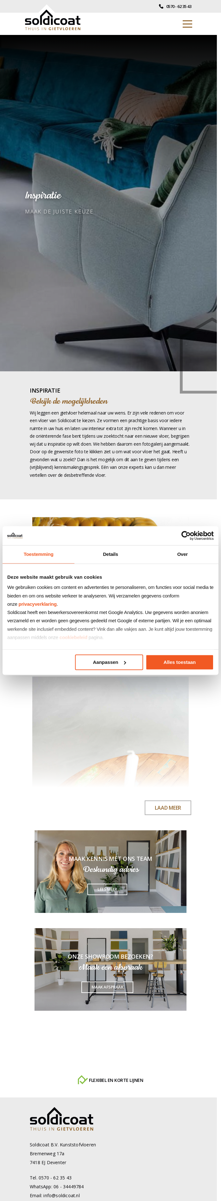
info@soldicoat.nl (61, 1195)
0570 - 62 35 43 (175, 6)
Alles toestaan (180, 662)
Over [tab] (182, 554)
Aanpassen (109, 662)
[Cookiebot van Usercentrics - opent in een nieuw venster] (186, 535)
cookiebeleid (73, 637)
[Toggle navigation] (187, 24)
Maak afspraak (107, 987)
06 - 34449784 (69, 1187)
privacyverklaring (38, 604)
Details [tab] (110, 554)
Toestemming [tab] (39, 554)
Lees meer (107, 889)
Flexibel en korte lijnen (110, 1080)
